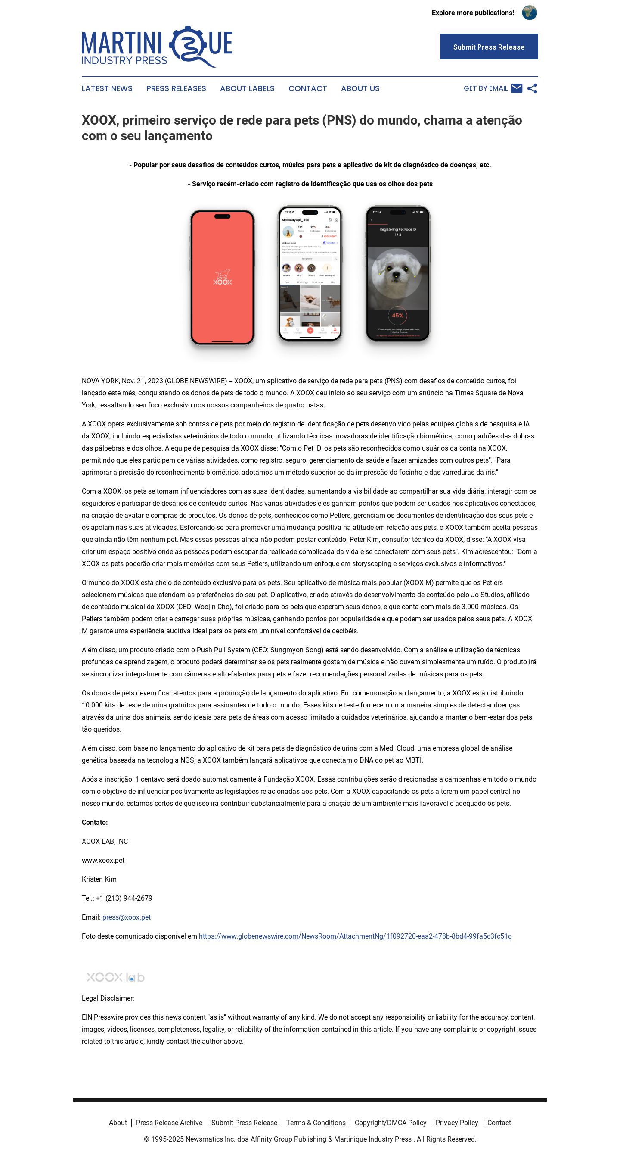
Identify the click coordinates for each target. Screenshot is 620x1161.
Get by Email (493, 88)
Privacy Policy (457, 1123)
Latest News (107, 88)
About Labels (247, 88)
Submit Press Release (244, 1123)
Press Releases (176, 88)
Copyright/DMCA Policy (391, 1123)
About (118, 1123)
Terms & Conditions (316, 1123)
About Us (360, 88)
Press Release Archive (169, 1123)
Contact (307, 88)
